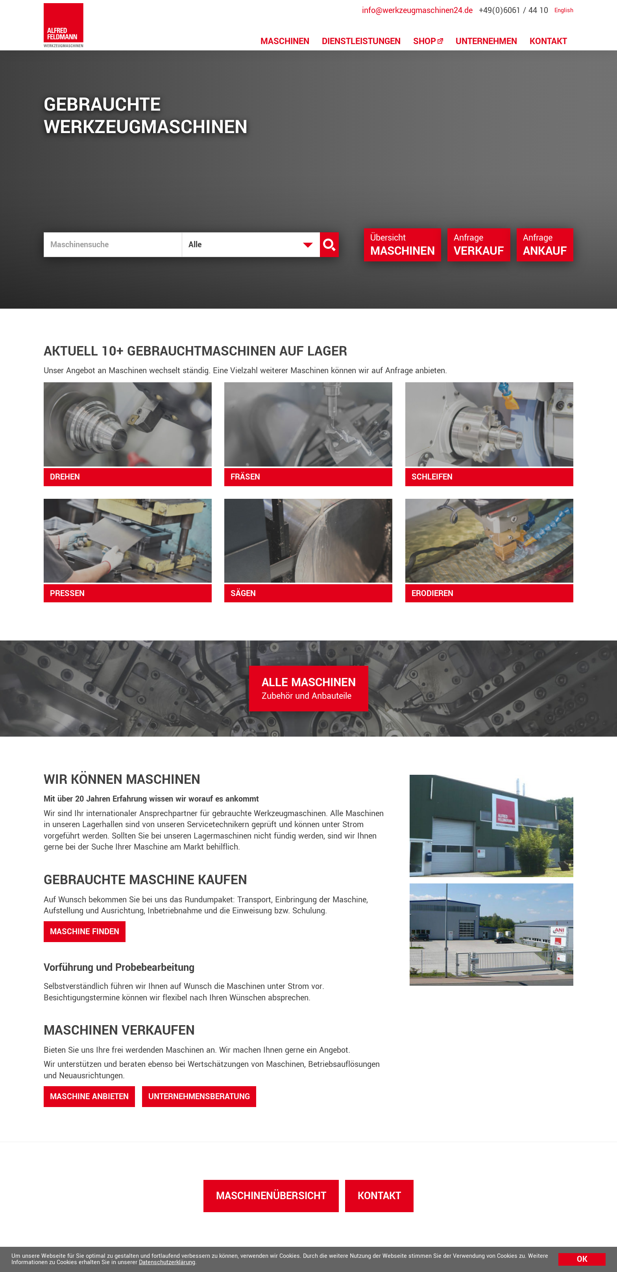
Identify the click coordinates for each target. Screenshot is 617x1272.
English (563, 10)
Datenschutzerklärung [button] (167, 1262)
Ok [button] (582, 1259)
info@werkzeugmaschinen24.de (417, 10)
